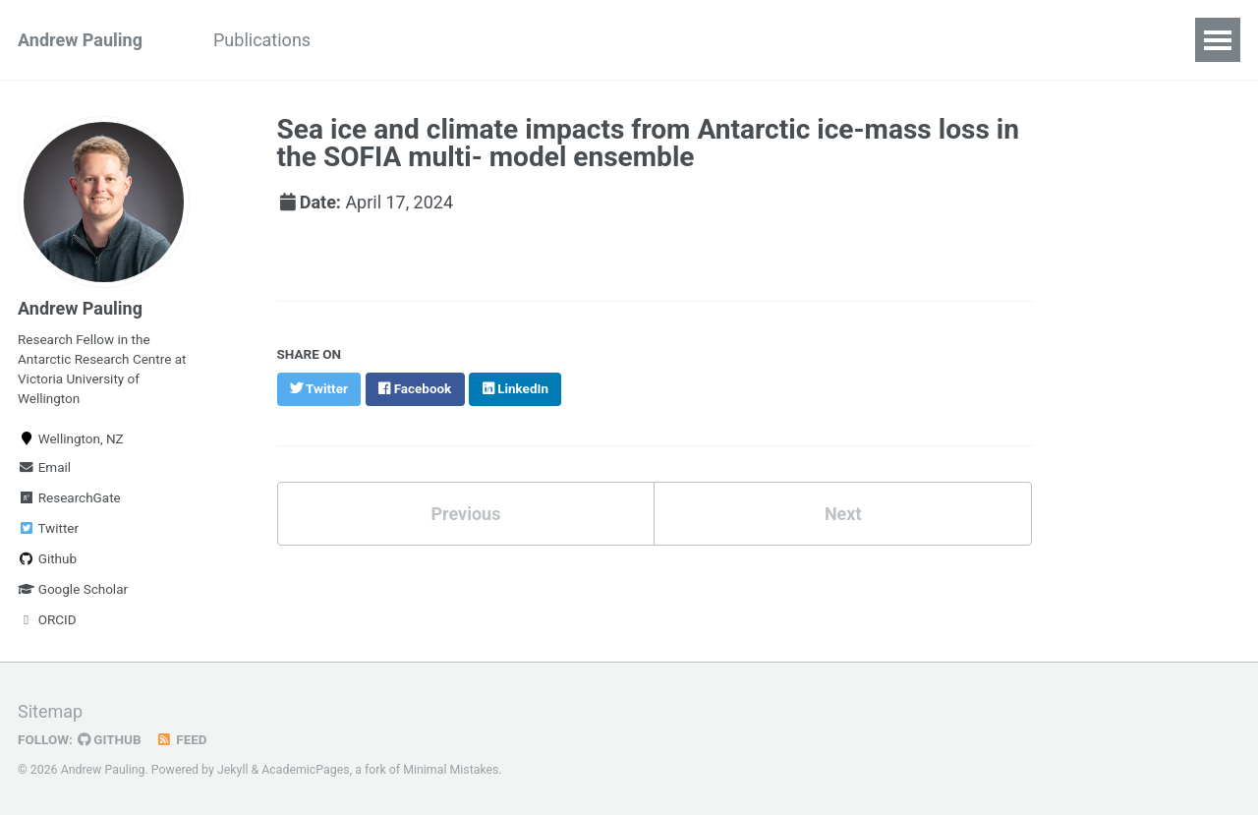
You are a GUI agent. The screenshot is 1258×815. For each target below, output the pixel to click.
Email (44, 467)
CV (729, 39)
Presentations (400, 39)
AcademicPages (305, 770)
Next (843, 511)
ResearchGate (69, 497)
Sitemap (50, 711)
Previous (465, 511)
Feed (181, 739)
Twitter (48, 528)
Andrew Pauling (80, 39)
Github (47, 558)
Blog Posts (640, 39)
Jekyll (233, 770)
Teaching (526, 39)
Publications (262, 39)
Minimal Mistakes (450, 770)
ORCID (47, 619)
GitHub (110, 739)
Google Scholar (73, 589)
